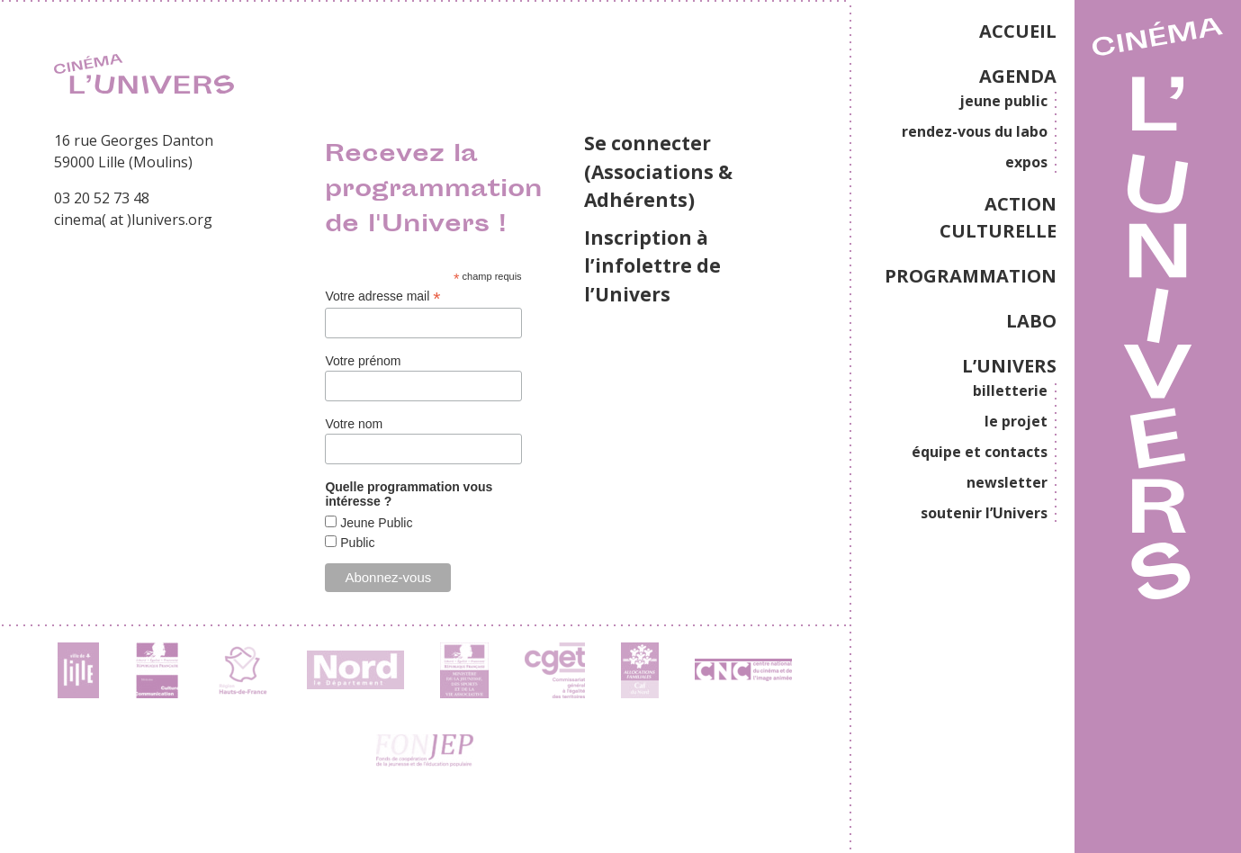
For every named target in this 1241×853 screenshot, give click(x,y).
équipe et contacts (980, 452)
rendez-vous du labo (975, 131)
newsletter (1007, 482)
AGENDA (1018, 76)
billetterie (1010, 390)
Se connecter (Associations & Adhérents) (658, 171)
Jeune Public (374, 523)
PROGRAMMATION (971, 276)
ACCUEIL (1018, 31)
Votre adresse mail (382, 296)
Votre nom (353, 424)
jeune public (1003, 101)
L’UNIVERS (1009, 366)
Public (355, 542)
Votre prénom (362, 361)
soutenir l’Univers (984, 513)
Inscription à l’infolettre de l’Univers (652, 266)
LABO (1031, 321)
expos (1026, 162)
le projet (1016, 421)
